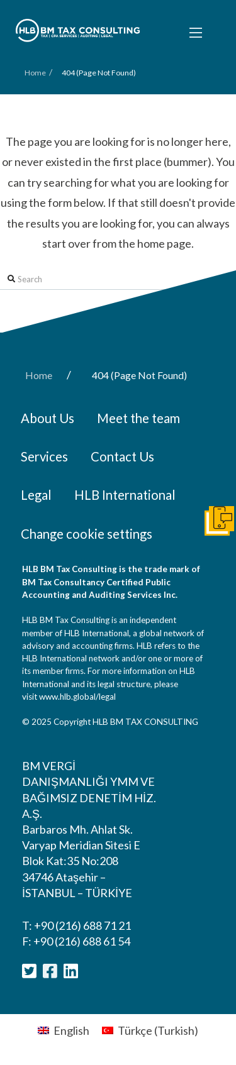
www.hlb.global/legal (77, 697)
